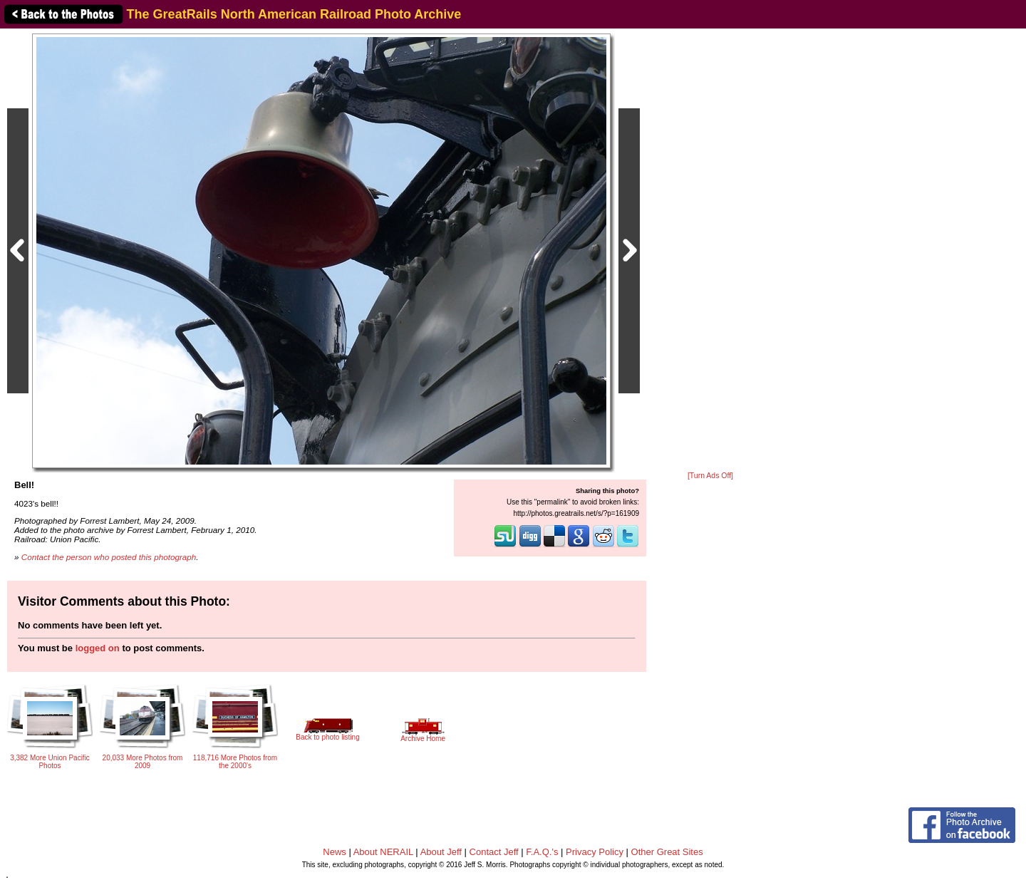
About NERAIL (383, 852)
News (334, 852)
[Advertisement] (710, 251)
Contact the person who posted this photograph (109, 556)
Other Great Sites (667, 852)
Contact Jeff (494, 852)
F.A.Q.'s (542, 852)
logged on (98, 648)
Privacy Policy (594, 852)
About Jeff (441, 852)
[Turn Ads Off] (710, 476)
